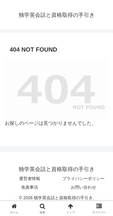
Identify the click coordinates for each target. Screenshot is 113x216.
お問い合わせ (83, 187)
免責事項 (29, 187)
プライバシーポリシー (83, 178)
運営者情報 (29, 178)
